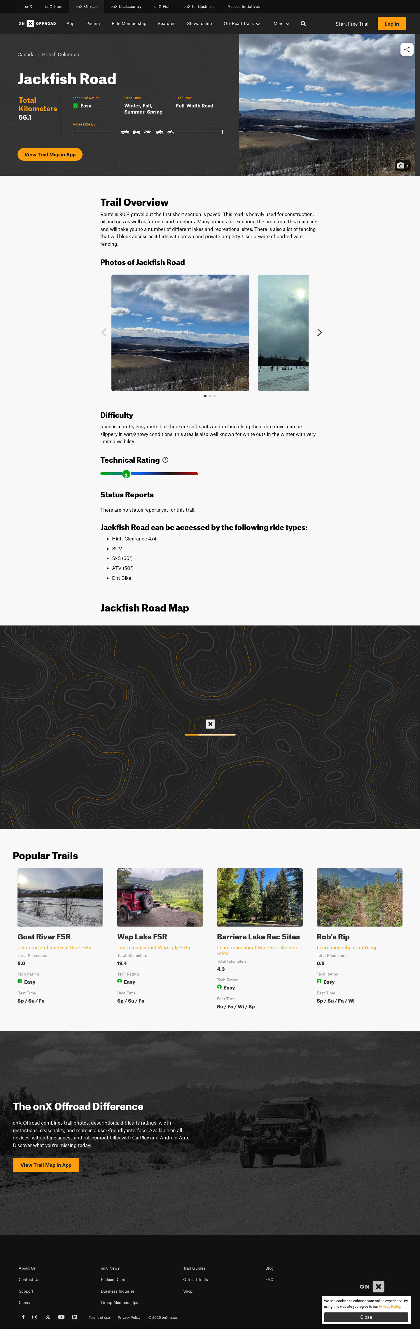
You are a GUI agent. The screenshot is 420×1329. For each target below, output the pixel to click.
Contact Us (29, 1279)
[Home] (37, 23)
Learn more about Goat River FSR (55, 947)
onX (28, 6)
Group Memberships (119, 1302)
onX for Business (199, 6)
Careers (26, 1302)
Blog (269, 1268)
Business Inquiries (118, 1291)
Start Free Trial (351, 23)
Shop (187, 1291)
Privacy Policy (129, 1317)
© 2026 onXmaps (163, 1317)
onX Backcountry (126, 6)
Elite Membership (129, 23)
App (70, 23)
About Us (27, 1268)
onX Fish (162, 6)
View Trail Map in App (50, 154)
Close (366, 1317)
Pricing (93, 23)
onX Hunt (54, 6)
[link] (165, 458)
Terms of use (99, 1317)
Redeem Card (113, 1279)
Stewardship (199, 23)
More (281, 23)
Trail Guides (194, 1268)
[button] (407, 49)
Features (166, 23)
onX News (110, 1268)
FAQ (269, 1279)
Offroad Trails (195, 1279)
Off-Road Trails (242, 23)
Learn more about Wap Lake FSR (153, 947)
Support (26, 1291)
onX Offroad (87, 6)
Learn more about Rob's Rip (347, 947)
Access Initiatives (244, 6)
